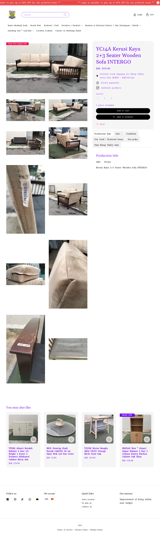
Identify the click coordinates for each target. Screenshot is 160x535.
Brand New (35, 25)
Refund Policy (96, 530)
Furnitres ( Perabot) (71, 25)
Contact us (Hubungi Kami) (68, 31)
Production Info (102, 134)
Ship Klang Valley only (106, 145)
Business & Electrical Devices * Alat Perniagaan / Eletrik (111, 25)
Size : (119, 134)
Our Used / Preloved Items (108, 139)
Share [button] (100, 124)
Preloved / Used (51, 25)
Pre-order (133, 139)
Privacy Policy (81, 530)
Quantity (99, 94)
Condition (131, 134)
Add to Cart (123, 111)
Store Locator (88, 499)
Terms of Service (64, 530)
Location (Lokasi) (44, 31)
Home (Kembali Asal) (17, 25)
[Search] (65, 14)
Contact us (87, 507)
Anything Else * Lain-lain (20, 31)
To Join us (87, 503)
